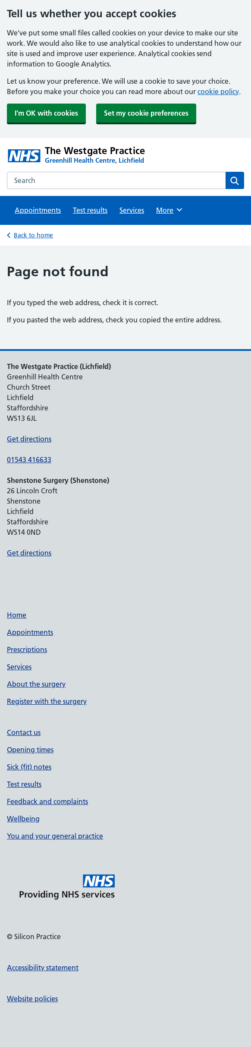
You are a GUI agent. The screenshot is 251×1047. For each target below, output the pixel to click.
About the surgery (36, 684)
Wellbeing (23, 818)
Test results (90, 210)
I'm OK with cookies (46, 113)
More (169, 210)
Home (16, 615)
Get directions (29, 439)
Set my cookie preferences (146, 113)
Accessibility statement (42, 967)
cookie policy (218, 91)
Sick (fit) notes (29, 767)
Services (131, 210)
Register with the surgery (47, 701)
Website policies (32, 998)
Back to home (33, 235)
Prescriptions (27, 649)
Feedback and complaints (47, 801)
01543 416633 (29, 459)
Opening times (30, 749)
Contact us (24, 732)
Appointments (38, 210)
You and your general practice (55, 836)
